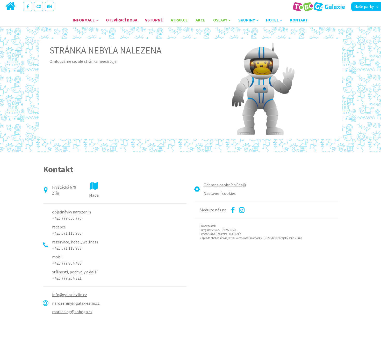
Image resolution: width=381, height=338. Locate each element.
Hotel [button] (274, 19)
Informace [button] (85, 19)
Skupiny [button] (248, 19)
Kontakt (299, 19)
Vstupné (154, 19)
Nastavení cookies (220, 193)
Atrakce (179, 19)
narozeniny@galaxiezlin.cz (76, 303)
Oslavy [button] (222, 19)
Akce (200, 19)
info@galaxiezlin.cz (69, 294)
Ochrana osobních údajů (225, 184)
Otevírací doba (121, 19)
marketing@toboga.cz (72, 311)
